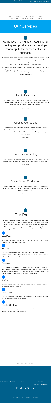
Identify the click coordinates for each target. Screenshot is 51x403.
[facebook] (14, 0)
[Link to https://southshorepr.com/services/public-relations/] (25, 91)
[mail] (19, 0)
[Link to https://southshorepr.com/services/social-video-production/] (25, 177)
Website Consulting (25, 122)
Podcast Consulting (25, 154)
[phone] (30, 394)
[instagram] (23, 394)
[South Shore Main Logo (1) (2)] (25, 6)
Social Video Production (25, 181)
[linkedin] (21, 0)
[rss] (25, 394)
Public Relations (25, 95)
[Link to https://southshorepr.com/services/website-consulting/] (25, 119)
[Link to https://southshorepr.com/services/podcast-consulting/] (25, 150)
